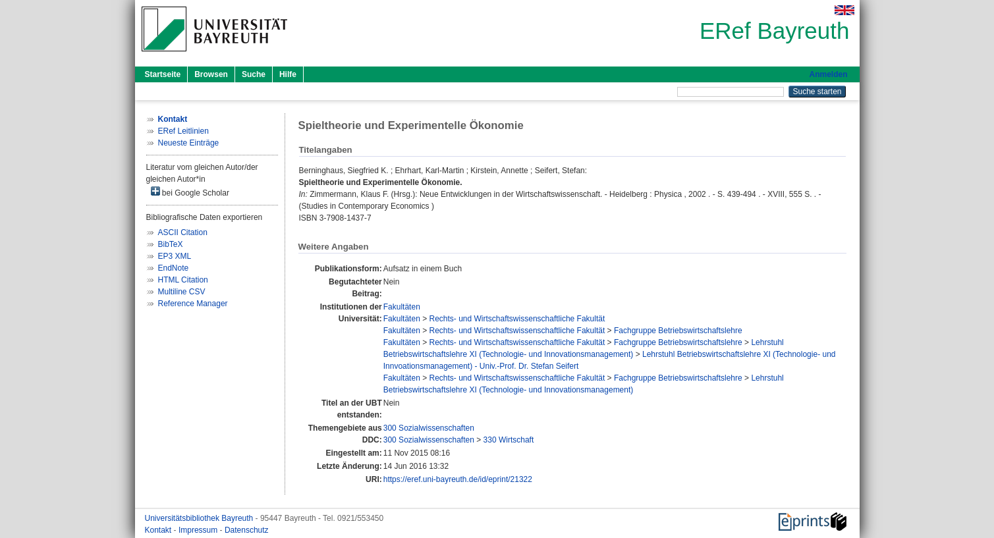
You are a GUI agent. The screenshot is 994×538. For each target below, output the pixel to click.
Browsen (211, 74)
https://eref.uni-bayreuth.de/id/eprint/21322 (457, 479)
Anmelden (828, 74)
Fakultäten (401, 306)
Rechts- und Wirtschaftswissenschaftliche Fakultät (517, 318)
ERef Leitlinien (183, 131)
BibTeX (170, 244)
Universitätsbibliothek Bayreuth (200, 518)
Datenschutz (247, 530)
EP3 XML (175, 256)
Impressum (199, 530)
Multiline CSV (182, 291)
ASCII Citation (182, 232)
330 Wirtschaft (508, 439)
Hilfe (287, 74)
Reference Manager (193, 303)
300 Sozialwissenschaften (428, 428)
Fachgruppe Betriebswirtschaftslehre (678, 330)
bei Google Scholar (190, 192)
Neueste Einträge (188, 143)
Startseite (163, 74)
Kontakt (159, 530)
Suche (253, 74)
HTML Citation (183, 279)
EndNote (173, 268)
